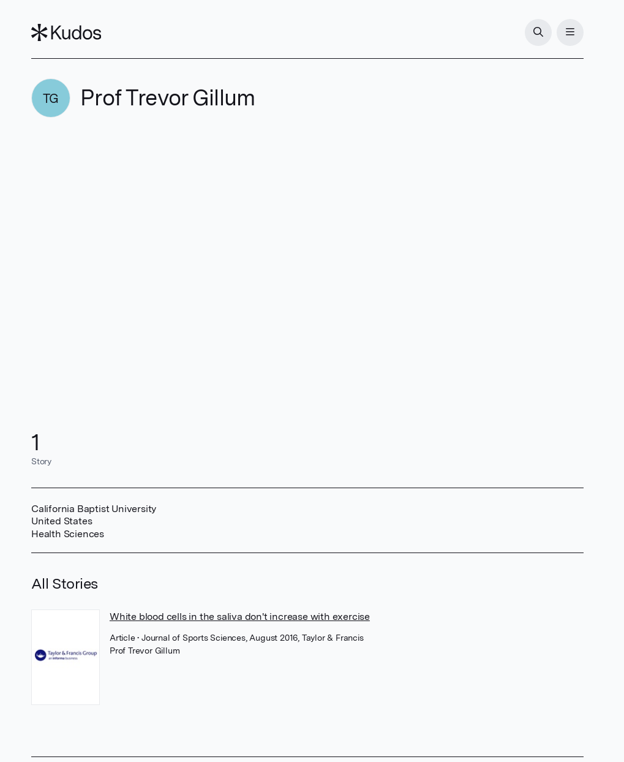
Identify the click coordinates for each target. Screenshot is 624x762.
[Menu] (570, 32)
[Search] (538, 32)
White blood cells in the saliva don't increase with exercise (240, 616)
